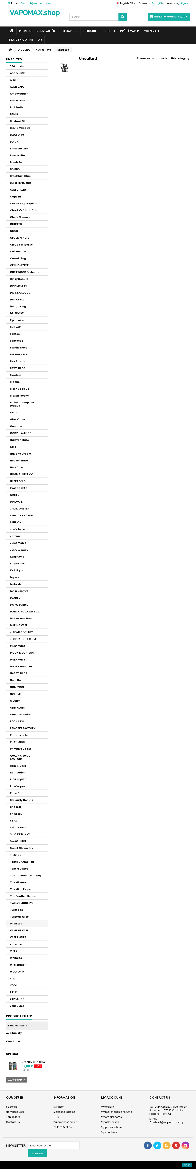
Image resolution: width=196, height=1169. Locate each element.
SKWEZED (16, 814)
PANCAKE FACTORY (22, 728)
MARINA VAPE (18, 625)
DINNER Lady (18, 286)
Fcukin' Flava (19, 347)
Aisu (13, 80)
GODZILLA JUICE (20, 433)
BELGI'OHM (17, 135)
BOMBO (15, 169)
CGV (56, 1117)
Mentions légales (64, 1112)
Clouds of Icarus (21, 245)
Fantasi (15, 334)
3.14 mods (16, 66)
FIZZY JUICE (17, 368)
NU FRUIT (16, 694)
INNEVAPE (16, 502)
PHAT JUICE (17, 742)
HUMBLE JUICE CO (21, 474)
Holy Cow (16, 467)
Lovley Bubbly (19, 605)
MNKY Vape (17, 646)
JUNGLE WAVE (19, 550)
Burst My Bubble (20, 183)
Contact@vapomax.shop (166, 1122)
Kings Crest (18, 563)
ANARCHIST (18, 100)
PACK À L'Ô (17, 721)
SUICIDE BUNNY (20, 834)
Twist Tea (16, 910)
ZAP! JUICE (17, 999)
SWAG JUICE (18, 841)
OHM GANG (17, 708)
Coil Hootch (18, 251)
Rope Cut (16, 793)
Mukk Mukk (17, 659)
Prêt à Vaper (129, 31)
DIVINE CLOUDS (20, 293)
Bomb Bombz (19, 162)
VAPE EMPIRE (18, 937)
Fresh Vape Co (19, 389)
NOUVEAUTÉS (45, 31)
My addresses (110, 1122)
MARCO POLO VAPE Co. (25, 611)
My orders (107, 1107)
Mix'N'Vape (152, 31)
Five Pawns (17, 361)
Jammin (16, 536)
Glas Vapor (17, 419)
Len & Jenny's (19, 591)
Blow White (17, 155)
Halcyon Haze (19, 440)
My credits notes (111, 1117)
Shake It (15, 807)
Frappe (15, 382)
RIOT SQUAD (18, 779)
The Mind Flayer (21, 889)
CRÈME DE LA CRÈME (25, 639)
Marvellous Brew (21, 618)
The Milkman (19, 882)
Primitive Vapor (20, 749)
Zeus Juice (17, 1006)
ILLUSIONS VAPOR (21, 515)
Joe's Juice (17, 529)
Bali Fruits (16, 107)
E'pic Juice (17, 320)
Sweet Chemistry (21, 848)
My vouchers (109, 1132)
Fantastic (16, 341)
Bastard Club (19, 121)
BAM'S (14, 114)
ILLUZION (15, 522)
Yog (12, 978)
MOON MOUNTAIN (22, 653)
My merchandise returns (116, 1112)
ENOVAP (15, 327)
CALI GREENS (18, 190)
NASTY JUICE (18, 673)
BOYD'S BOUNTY (23, 632)
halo (13, 447)
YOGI (13, 985)
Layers (14, 577)
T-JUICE (15, 855)
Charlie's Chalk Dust (24, 210)
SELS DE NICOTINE (21, 40)
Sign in (184, 3)
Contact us (13, 1122)
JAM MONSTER (19, 508)
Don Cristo (17, 299)
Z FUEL (14, 992)
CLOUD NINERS (19, 238)
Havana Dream (20, 454)
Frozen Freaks (19, 396)
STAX (13, 820)
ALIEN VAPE (17, 87)
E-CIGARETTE (69, 31)
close (187, 1165)
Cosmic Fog (18, 258)
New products (15, 1112)
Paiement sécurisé (65, 1122)
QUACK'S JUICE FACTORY (20, 757)
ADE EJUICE (17, 73)
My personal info (111, 1127)
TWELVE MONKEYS (21, 903)
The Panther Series (22, 896)
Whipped (16, 958)
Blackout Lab (19, 148)
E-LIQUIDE (90, 31)
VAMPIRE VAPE (19, 930)
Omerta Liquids (20, 714)
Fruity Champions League (22, 404)
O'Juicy (15, 701)
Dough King (18, 306)
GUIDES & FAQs (62, 1127)
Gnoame (16, 426)
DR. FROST (17, 313)
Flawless (15, 375)
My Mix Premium (21, 666)
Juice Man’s (18, 543)
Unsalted (16, 923)
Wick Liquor (18, 965)
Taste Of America (22, 862)
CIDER (14, 231)
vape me (16, 944)
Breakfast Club (20, 176)
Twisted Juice (19, 917)
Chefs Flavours (20, 217)
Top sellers (13, 1117)
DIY (40, 40)
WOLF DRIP (17, 971)
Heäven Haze (19, 460)
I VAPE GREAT (18, 488)
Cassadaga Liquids (23, 203)
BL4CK (14, 142)
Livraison (58, 1107)
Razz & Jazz (18, 766)
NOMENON (17, 687)
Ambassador (19, 94)
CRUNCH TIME (19, 265)
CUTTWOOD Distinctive (25, 272)
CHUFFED (16, 224)
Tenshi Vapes (19, 869)
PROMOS (25, 31)
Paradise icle (19, 735)
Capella (15, 196)
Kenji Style (17, 557)
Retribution (17, 772)
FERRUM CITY (18, 354)
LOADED (15, 598)
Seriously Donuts (21, 800)
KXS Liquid (17, 570)
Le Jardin (16, 584)
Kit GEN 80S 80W (33, 1062)
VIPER (13, 951)
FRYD (13, 412)
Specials (13, 1054)
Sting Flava (18, 827)
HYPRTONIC (18, 481)
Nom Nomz (17, 680)
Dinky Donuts (19, 279)
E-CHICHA (108, 31)
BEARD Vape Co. (20, 128)
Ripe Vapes (17, 786)
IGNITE (14, 495)
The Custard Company (26, 875)
